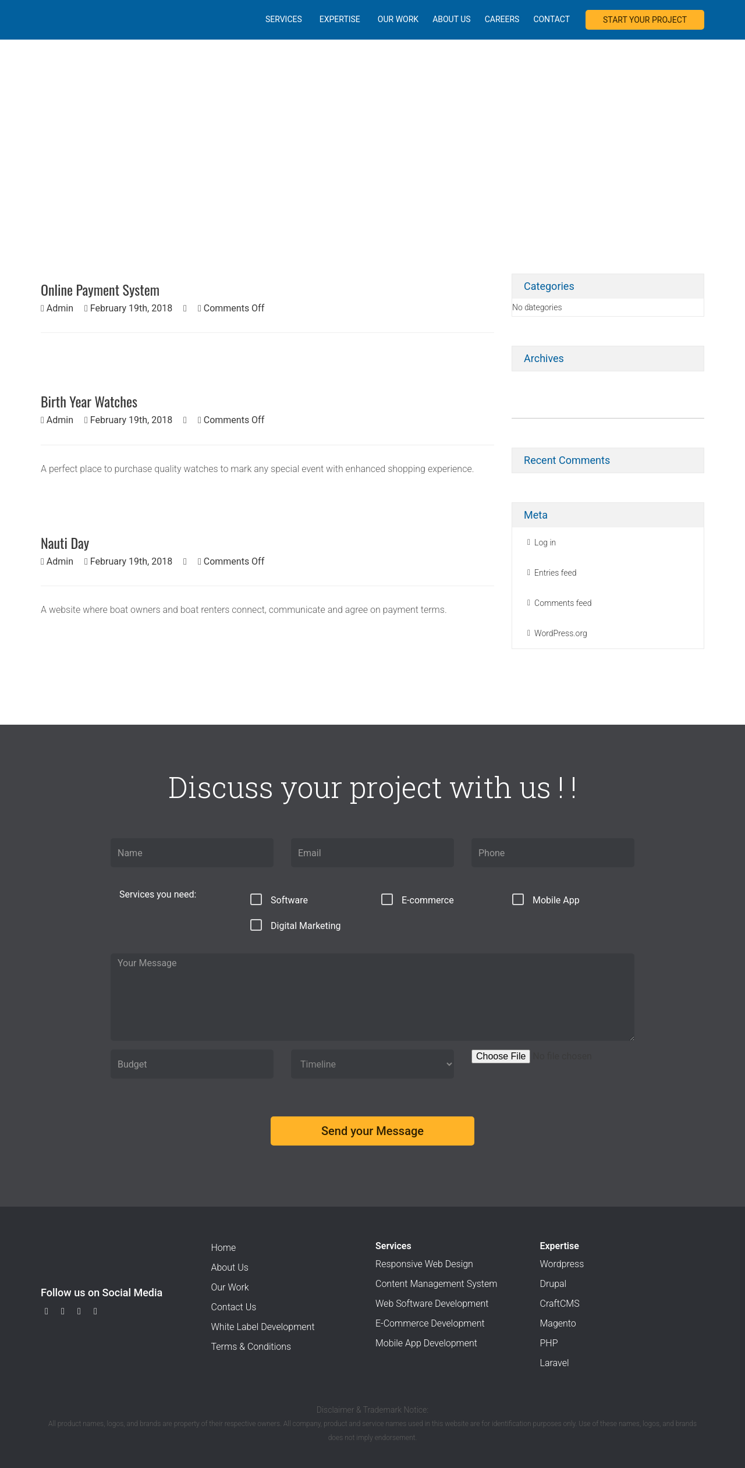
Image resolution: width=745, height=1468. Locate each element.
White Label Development (263, 1326)
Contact (551, 19)
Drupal (553, 1283)
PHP (549, 1343)
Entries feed (555, 572)
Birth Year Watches (89, 401)
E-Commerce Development (430, 1323)
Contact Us (234, 1307)
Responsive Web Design (424, 1264)
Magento (558, 1323)
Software (279, 899)
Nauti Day (65, 542)
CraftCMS (560, 1303)
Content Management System (436, 1283)
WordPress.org (560, 633)
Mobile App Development (426, 1343)
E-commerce (417, 899)
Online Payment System (100, 289)
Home (223, 1247)
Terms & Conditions (251, 1346)
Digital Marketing (295, 925)
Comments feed (562, 603)
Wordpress (562, 1264)
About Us (451, 19)
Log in (545, 542)
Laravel (554, 1362)
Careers (502, 19)
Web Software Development (431, 1303)
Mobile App (546, 899)
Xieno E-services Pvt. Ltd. (68, 19)
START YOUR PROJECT (645, 19)
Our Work (398, 19)
